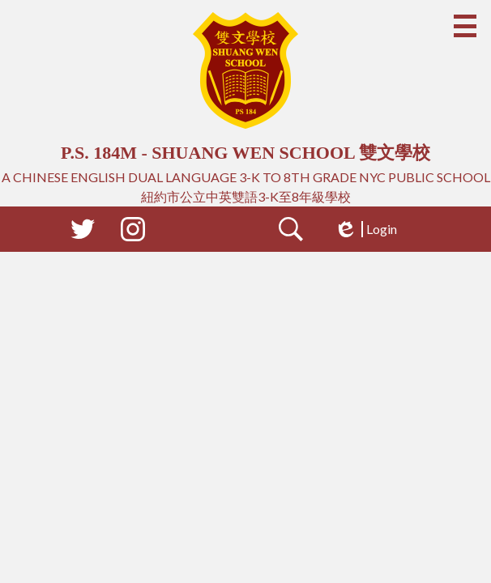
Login (365, 229)
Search (291, 232)
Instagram (133, 232)
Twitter (82, 232)
